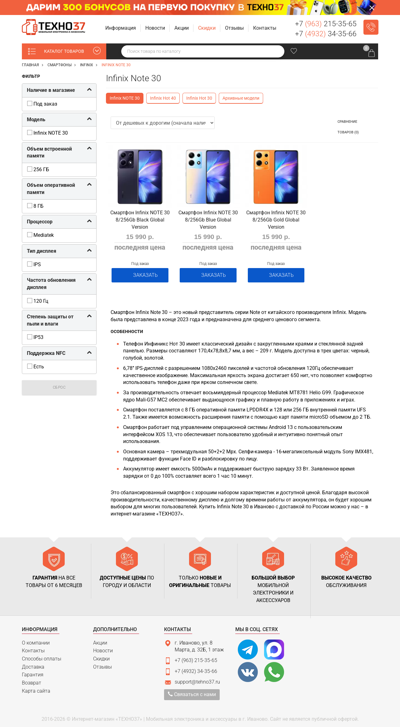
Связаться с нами (192, 692)
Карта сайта (36, 689)
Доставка (33, 665)
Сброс (59, 388)
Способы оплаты (41, 657)
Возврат (31, 681)
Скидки (101, 657)
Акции (100, 641)
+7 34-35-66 (326, 34)
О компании (36, 641)
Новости (103, 648)
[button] (121, 28)
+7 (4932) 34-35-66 (196, 669)
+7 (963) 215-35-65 (196, 658)
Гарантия (32, 673)
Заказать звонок (370, 27)
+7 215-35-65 (326, 24)
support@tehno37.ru (197, 680)
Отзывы (102, 665)
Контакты (33, 648)
